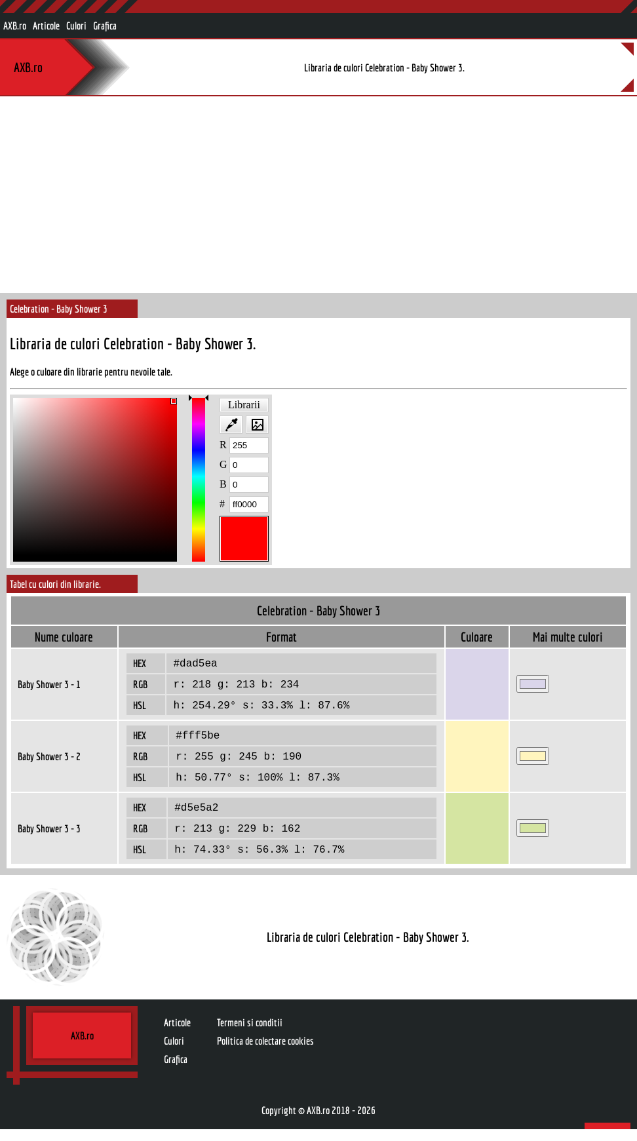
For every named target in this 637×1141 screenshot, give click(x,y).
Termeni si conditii (249, 1034)
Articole (46, 25)
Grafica (105, 25)
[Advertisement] (318, 194)
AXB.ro (14, 25)
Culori (76, 25)
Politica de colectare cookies (265, 1052)
